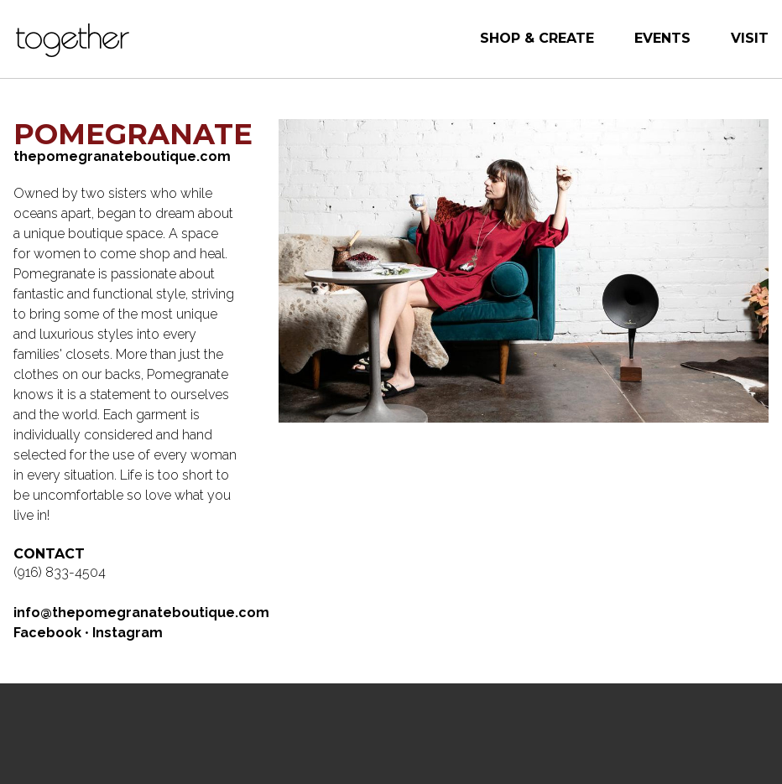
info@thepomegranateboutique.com (141, 612)
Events (662, 38)
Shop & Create (537, 38)
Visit (750, 38)
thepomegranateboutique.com (122, 156)
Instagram (127, 633)
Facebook (47, 633)
